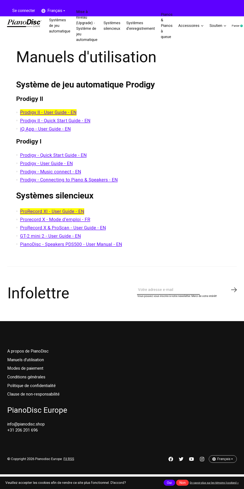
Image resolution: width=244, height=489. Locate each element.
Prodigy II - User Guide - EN (48, 118)
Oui (169, 482)
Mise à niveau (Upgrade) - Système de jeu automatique (88, 29)
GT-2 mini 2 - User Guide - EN (50, 242)
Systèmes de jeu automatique (61, 29)
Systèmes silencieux (111, 29)
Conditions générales (26, 386)
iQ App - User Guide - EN (45, 135)
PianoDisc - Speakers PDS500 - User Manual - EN (71, 250)
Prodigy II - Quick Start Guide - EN (55, 126)
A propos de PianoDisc (28, 360)
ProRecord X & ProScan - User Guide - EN (63, 234)
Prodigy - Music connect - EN (50, 178)
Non (182, 482)
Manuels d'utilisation (25, 369)
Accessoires (186, 28)
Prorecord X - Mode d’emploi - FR (55, 225)
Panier (235, 29)
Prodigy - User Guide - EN (46, 169)
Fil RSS (69, 467)
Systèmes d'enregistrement (139, 29)
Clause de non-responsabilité (33, 403)
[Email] (187, 297)
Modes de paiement (25, 377)
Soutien (213, 28)
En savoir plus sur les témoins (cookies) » (214, 483)
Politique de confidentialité (31, 394)
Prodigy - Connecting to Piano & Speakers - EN (69, 186)
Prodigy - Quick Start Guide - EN (53, 161)
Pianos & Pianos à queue (164, 29)
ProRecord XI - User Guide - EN (52, 217)
